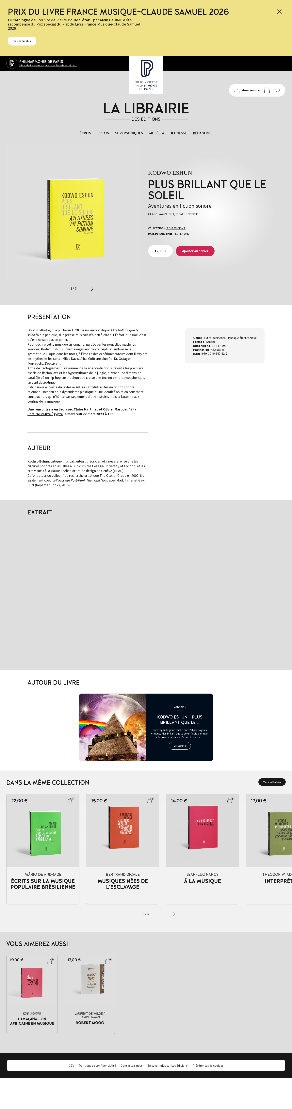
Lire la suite (180, 745)
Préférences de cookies (207, 1065)
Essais (103, 133)
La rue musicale (176, 228)
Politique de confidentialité (97, 1065)
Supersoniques (129, 133)
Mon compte (247, 90)
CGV (71, 1065)
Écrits (85, 133)
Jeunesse (178, 133)
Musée (154, 133)
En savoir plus (22, 41)
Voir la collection (272, 781)
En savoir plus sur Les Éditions (167, 1065)
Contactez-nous (132, 1065)
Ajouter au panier (195, 251)
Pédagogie (202, 133)
